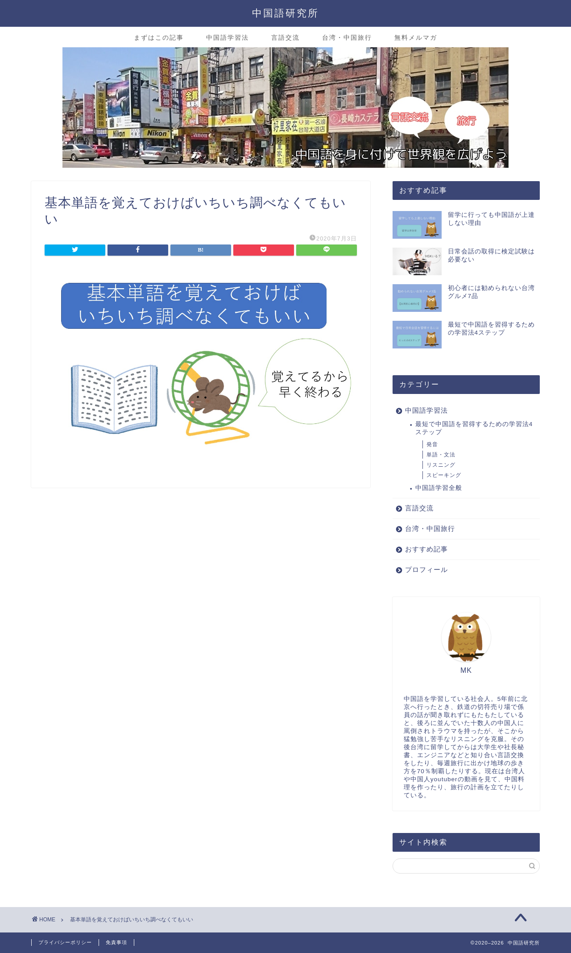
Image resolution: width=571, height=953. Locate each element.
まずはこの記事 (159, 37)
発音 (432, 444)
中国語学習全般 (438, 488)
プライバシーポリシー (65, 942)
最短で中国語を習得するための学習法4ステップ (474, 428)
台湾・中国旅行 (347, 37)
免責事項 (116, 942)
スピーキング (443, 475)
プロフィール (426, 569)
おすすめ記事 (426, 549)
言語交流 (285, 37)
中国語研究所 (285, 13)
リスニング (440, 465)
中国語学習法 (227, 37)
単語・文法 (440, 455)
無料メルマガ (415, 37)
